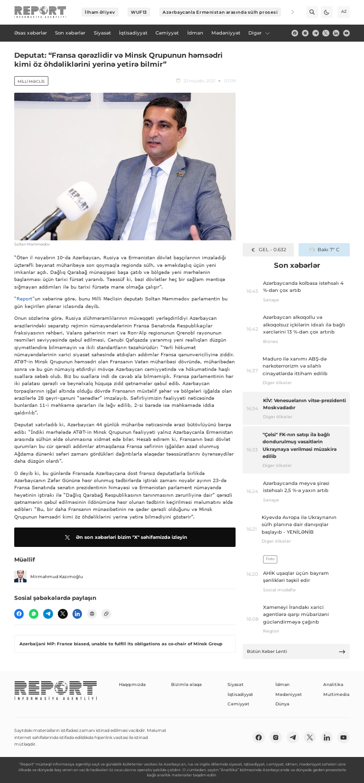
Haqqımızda (132, 684)
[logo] (40, 12)
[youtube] (346, 33)
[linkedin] (336, 33)
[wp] (33, 613)
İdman (282, 684)
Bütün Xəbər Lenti (296, 651)
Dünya (282, 703)
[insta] (305, 33)
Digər (259, 33)
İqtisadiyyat (240, 694)
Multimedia (336, 694)
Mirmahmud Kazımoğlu (48, 577)
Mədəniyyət (288, 694)
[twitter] (325, 33)
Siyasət (236, 684)
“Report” (24, 298)
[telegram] (315, 33)
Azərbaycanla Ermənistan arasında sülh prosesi (220, 12)
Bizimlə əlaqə (186, 684)
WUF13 (139, 12)
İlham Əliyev (100, 12)
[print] (92, 613)
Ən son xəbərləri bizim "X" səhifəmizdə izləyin (125, 537)
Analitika (333, 684)
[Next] (288, 12)
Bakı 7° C (324, 249)
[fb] (294, 33)
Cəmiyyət (238, 703)
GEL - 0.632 (268, 249)
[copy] (106, 613)
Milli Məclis (31, 81)
